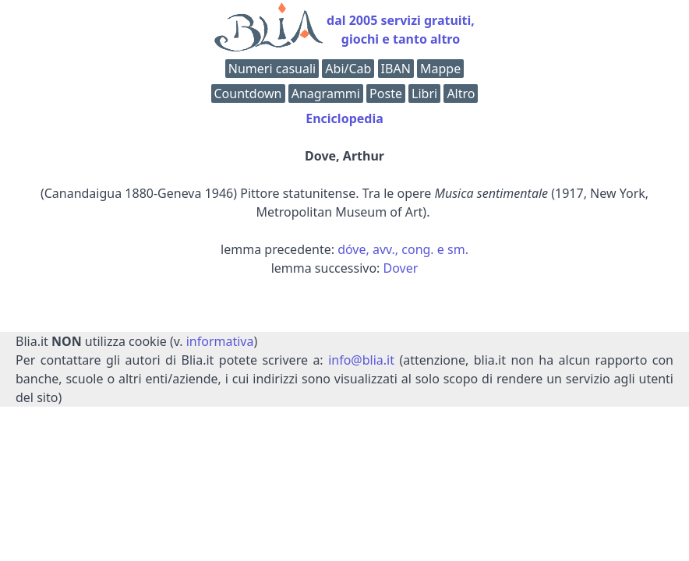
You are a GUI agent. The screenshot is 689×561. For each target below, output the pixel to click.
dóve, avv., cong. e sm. (402, 249)
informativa (220, 341)
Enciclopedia (344, 118)
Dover (401, 268)
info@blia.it (361, 360)
